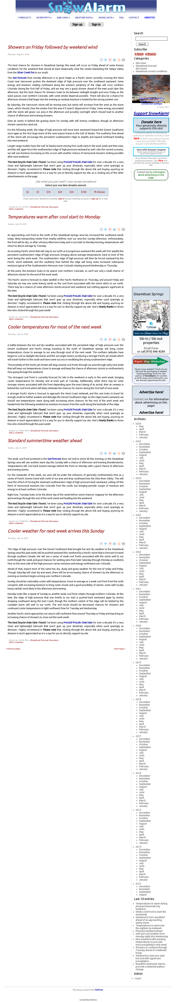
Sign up (77, 24)
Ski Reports (44, 17)
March (142, 432)
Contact (134, 17)
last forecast (19, 77)
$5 (37, 192)
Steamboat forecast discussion (44, 207)
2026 (138, 423)
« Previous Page (13, 649)
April (141, 429)
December (144, 444)
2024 (138, 478)
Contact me (143, 172)
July (141, 457)
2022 (138, 552)
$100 (83, 192)
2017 (138, 736)
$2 (27, 192)
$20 (60, 192)
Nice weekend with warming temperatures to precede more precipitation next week (151, 942)
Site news (141, 63)
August (143, 455)
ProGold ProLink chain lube (78, 162)
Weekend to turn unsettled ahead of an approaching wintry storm (150, 920)
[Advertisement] (67, 36)
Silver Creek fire (25, 72)
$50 (72, 192)
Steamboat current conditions (151, 71)
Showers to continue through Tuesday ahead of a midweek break (151, 950)
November (144, 446)
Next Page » (119, 649)
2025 (138, 441)
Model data (106, 17)
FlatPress (99, 990)
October (143, 449)
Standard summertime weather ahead (44, 440)
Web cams (63, 17)
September (145, 452)
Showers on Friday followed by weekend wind (52, 47)
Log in (138, 978)
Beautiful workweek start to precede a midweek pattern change (150, 967)
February (143, 434)
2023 (138, 515)
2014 (138, 846)
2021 (138, 588)
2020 (138, 625)
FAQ (121, 17)
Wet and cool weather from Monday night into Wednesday (152, 935)
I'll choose (99, 192)
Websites (149, 17)
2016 (138, 773)
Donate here (151, 125)
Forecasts (24, 17)
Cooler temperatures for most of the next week (54, 327)
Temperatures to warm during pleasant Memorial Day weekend (151, 906)
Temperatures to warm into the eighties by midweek (150, 927)
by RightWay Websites (88, 1000)
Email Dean (151, 348)
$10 (49, 192)
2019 (138, 662)
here (136, 138)
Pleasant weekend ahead (149, 931)
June (141, 460)
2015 (138, 810)
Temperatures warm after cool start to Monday (54, 216)
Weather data (84, 17)
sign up (94, 198)
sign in (61, 198)
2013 (138, 883)
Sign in (96, 24)
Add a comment (16, 209)
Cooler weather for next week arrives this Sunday (56, 531)
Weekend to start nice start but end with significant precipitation (150, 958)
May (141, 426)
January (143, 437)
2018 (138, 699)
